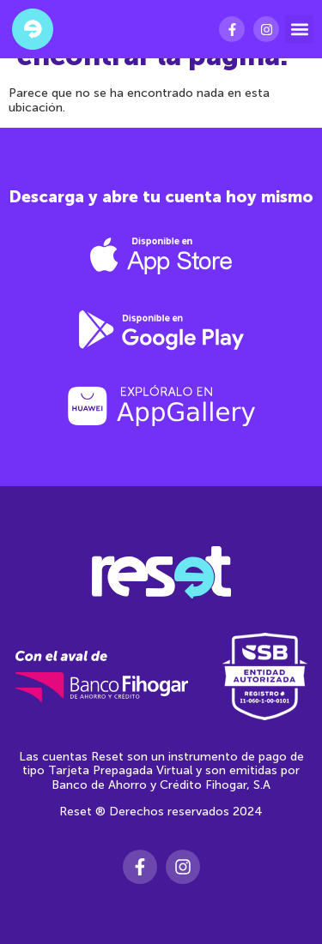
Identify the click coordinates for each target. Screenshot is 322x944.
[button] (299, 29)
